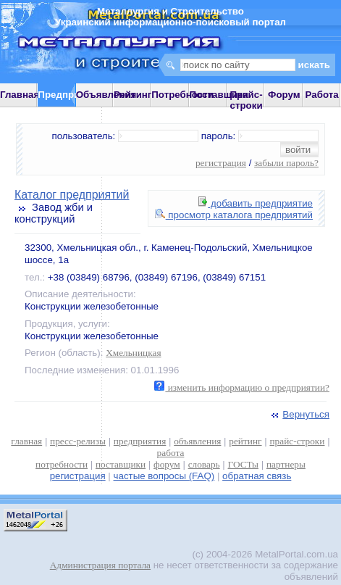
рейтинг (245, 441)
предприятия (140, 441)
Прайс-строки (246, 100)
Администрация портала (100, 565)
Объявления (106, 94)
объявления (197, 441)
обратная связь (256, 475)
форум (166, 464)
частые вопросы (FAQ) (164, 475)
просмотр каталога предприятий (234, 214)
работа (171, 452)
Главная (19, 94)
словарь (204, 464)
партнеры (286, 464)
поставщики (121, 464)
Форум (284, 94)
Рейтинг (133, 94)
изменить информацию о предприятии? (241, 387)
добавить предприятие (255, 203)
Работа (322, 94)
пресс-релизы (78, 441)
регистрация (220, 162)
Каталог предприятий (71, 194)
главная (26, 441)
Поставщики (219, 94)
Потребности (182, 94)
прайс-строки (296, 441)
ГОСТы (243, 464)
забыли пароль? (286, 162)
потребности (61, 464)
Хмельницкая (133, 352)
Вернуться (299, 414)
